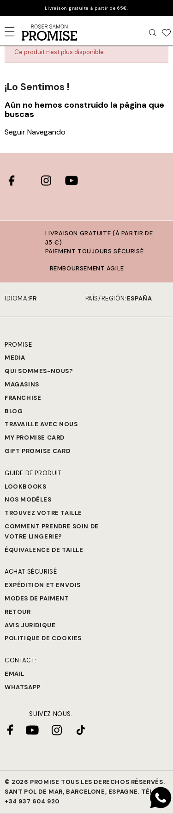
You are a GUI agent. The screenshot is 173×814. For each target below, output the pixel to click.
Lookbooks (25, 486)
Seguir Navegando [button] (35, 132)
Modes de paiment (37, 598)
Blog (14, 411)
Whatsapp (23, 687)
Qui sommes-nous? (39, 371)
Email (14, 674)
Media (15, 357)
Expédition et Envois (43, 585)
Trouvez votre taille (43, 513)
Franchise (23, 398)
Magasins (22, 384)
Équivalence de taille (44, 550)
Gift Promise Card (37, 451)
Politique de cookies (43, 638)
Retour (18, 612)
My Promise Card (35, 437)
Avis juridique (30, 625)
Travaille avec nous (41, 424)
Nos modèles (28, 499)
